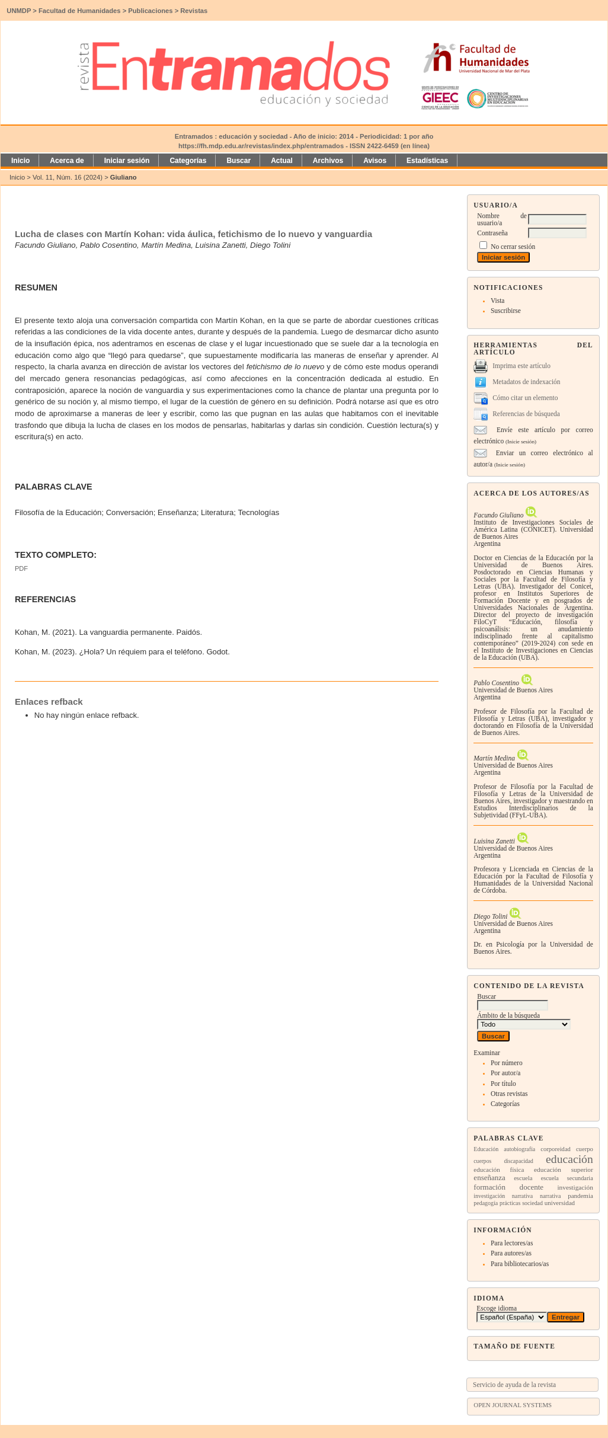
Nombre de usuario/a (502, 219)
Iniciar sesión (127, 160)
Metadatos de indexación (526, 381)
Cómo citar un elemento (525, 397)
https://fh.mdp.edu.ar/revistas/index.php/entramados (261, 145)
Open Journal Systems (512, 1404)
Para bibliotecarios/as (520, 1263)
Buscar (238, 160)
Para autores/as (511, 1253)
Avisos (374, 160)
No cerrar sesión (513, 246)
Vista (497, 300)
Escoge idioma (496, 1308)
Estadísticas (427, 160)
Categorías (505, 1103)
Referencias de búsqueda (526, 413)
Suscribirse (506, 310)
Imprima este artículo (521, 365)
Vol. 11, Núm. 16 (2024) (68, 177)
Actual (282, 160)
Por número (507, 1062)
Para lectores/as (512, 1243)
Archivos (328, 160)
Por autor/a (506, 1072)
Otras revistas (509, 1093)
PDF (21, 568)
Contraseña (492, 233)
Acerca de (67, 160)
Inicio (20, 160)
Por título (503, 1083)
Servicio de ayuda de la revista (514, 1384)
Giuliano (123, 177)
